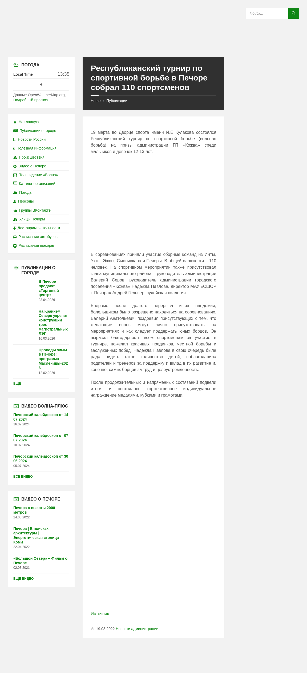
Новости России (29, 139)
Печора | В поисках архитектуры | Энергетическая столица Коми (36, 535)
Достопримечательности (36, 228)
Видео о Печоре (29, 166)
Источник (100, 613)
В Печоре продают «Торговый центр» (49, 288)
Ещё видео (23, 579)
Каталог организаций (34, 184)
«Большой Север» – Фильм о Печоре (40, 560)
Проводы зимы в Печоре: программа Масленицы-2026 (53, 359)
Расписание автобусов (35, 237)
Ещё (17, 383)
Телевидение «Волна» (35, 175)
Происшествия (29, 157)
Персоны (23, 201)
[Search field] (272, 13)
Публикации (116, 101)
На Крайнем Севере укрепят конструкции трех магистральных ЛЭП (53, 322)
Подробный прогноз (30, 100)
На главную (26, 122)
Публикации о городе (34, 130)
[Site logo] (153, 46)
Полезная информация (34, 148)
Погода (22, 192)
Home (95, 101)
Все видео (23, 476)
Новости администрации (137, 629)
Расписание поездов (33, 245)
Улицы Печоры (29, 219)
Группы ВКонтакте (32, 210)
